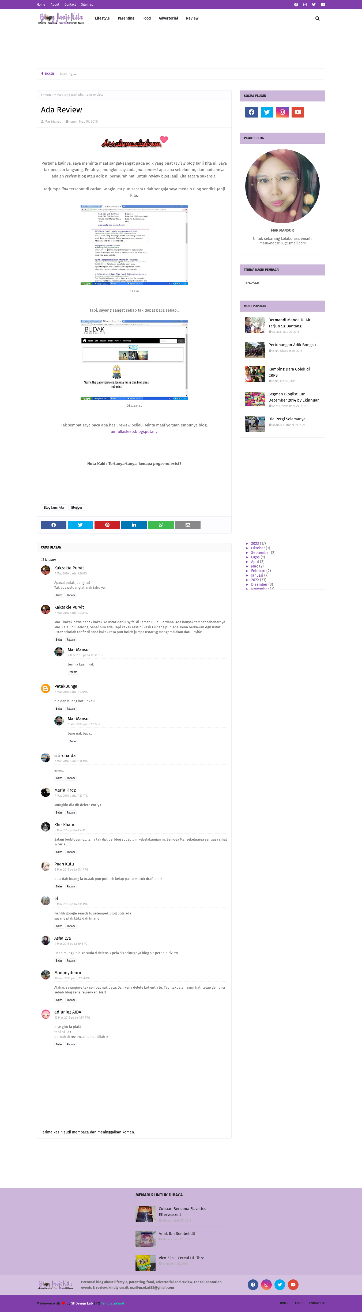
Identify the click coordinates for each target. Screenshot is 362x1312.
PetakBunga (65, 686)
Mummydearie (68, 972)
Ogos (256, 557)
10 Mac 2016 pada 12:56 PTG (73, 978)
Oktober (258, 548)
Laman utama (51, 95)
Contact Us (317, 1303)
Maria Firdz (65, 790)
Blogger (76, 507)
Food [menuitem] (146, 18)
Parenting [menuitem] (126, 18)
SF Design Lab (82, 1303)
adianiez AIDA (67, 1012)
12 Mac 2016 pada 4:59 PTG (72, 1017)
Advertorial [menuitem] (168, 18)
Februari (258, 571)
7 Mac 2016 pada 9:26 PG (71, 573)
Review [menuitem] (192, 18)
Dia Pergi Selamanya (287, 419)
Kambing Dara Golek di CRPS (289, 372)
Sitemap (87, 4)
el (56, 898)
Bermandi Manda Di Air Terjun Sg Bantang (290, 322)
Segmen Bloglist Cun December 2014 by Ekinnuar (294, 397)
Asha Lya (62, 938)
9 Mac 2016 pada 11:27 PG (84, 724)
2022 (255, 580)
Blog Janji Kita (74, 95)
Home (41, 4)
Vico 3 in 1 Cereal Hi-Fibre (181, 1258)
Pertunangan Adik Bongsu (292, 344)
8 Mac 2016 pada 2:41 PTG (71, 904)
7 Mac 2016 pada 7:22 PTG (71, 795)
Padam (71, 595)
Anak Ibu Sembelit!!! (177, 1233)
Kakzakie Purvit (69, 567)
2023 (255, 543)
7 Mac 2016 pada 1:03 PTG (71, 692)
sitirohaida (65, 755)
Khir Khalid (65, 824)
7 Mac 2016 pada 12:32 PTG (85, 655)
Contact (70, 4)
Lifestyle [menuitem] (102, 18)
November (260, 589)
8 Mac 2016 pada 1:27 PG (70, 830)
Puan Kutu (64, 864)
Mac (255, 566)
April (255, 561)
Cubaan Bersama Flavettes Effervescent (182, 1211)
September (261, 552)
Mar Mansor (53, 121)
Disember (260, 584)
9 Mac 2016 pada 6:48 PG (71, 944)
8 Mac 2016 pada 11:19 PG (71, 869)
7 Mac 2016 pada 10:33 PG (71, 613)
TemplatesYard (112, 1303)
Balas (59, 595)
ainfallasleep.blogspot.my (134, 431)
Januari (257, 575)
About (55, 4)
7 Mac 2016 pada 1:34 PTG (71, 761)
